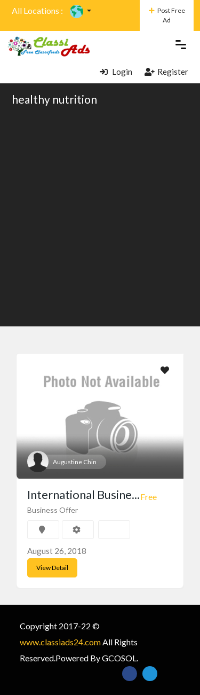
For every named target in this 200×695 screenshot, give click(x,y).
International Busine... (83, 494)
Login (116, 71)
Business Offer (52, 509)
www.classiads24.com (60, 642)
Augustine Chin (75, 462)
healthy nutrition (54, 99)
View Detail (52, 568)
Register (166, 71)
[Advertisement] (100, 215)
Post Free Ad (167, 15)
